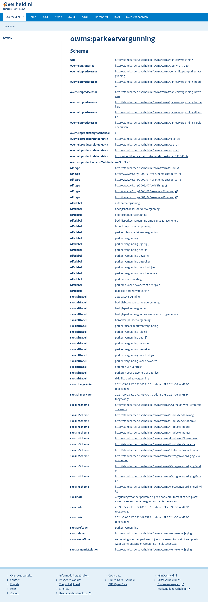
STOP (85, 17)
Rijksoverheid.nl (167, 580)
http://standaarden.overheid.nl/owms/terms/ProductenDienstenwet (156, 438)
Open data (114, 575)
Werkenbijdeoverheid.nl (172, 588)
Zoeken (14, 593)
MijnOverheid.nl (167, 575)
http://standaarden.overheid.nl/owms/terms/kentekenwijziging (153, 533)
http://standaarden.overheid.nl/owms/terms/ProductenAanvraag (154, 415)
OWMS (72, 17)
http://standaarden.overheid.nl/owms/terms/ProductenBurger (152, 432)
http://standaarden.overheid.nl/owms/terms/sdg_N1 (147, 150)
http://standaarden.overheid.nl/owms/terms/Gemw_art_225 (152, 65)
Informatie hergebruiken (74, 575)
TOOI (45, 17)
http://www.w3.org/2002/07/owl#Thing (139, 185)
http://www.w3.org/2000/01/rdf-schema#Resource (146, 174)
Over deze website (21, 575)
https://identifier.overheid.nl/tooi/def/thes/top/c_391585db (151, 156)
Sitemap (64, 588)
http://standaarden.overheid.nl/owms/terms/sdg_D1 (147, 144)
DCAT (117, 17)
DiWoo (58, 17)
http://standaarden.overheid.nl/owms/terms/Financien (148, 139)
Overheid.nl (13, 18)
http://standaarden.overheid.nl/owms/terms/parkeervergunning (154, 60)
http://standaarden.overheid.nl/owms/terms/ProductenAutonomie (155, 421)
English (14, 584)
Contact (15, 580)
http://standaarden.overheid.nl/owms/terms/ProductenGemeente (155, 444)
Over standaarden (137, 17)
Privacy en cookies (70, 580)
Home (32, 17)
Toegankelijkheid (69, 584)
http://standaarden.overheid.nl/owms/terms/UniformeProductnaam (156, 450)
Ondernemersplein (168, 584)
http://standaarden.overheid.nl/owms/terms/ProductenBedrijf (152, 427)
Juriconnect (101, 17)
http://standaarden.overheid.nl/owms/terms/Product (147, 168)
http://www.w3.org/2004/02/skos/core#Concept (144, 191)
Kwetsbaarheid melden (73, 593)
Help (13, 588)
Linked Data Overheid (121, 580)
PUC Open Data (117, 584)
